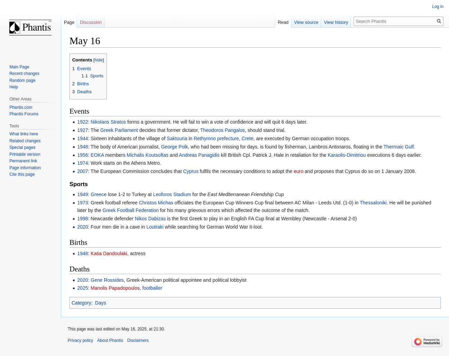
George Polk (174, 147)
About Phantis (110, 340)
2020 (82, 227)
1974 (82, 163)
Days (100, 303)
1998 (82, 218)
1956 (82, 155)
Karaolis (336, 155)
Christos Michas (156, 202)
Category (81, 303)
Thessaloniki (373, 202)
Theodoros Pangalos (222, 130)
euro (298, 171)
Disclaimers (138, 340)
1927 (82, 130)
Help (13, 87)
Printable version (24, 154)
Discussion (91, 22)
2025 (82, 288)
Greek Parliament (119, 130)
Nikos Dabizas (150, 218)
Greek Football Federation (131, 210)
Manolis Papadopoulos (115, 288)
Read (283, 22)
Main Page (19, 67)
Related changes (24, 140)
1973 (82, 202)
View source (306, 22)
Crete (247, 138)
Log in (437, 6)
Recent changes (24, 73)
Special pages (22, 147)
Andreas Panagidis (199, 155)
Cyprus (190, 171)
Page (69, 22)
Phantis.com (20, 107)
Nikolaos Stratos (108, 122)
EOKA (97, 155)
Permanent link (23, 160)
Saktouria (177, 138)
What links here (23, 134)
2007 (82, 171)
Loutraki (154, 227)
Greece (98, 194)
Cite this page (22, 174)
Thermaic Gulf (398, 147)
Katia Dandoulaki (109, 253)
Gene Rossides (107, 280)
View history (336, 22)
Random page (22, 80)
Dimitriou (356, 155)
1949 (82, 194)
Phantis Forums (23, 114)
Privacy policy (80, 340)
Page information (25, 167)
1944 (82, 138)
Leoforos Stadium (172, 194)
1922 (82, 122)
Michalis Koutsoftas (148, 155)
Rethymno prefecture (216, 138)
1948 (82, 147)
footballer (152, 288)
